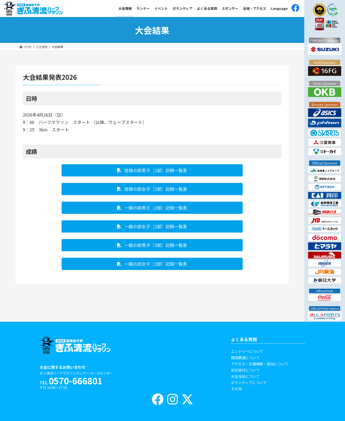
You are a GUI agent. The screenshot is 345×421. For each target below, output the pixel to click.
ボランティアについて (249, 382)
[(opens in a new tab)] (295, 8)
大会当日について (245, 376)
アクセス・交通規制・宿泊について (259, 363)
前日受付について (245, 370)
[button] (152, 170)
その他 (236, 388)
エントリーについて (247, 351)
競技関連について (245, 357)
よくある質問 (244, 339)
